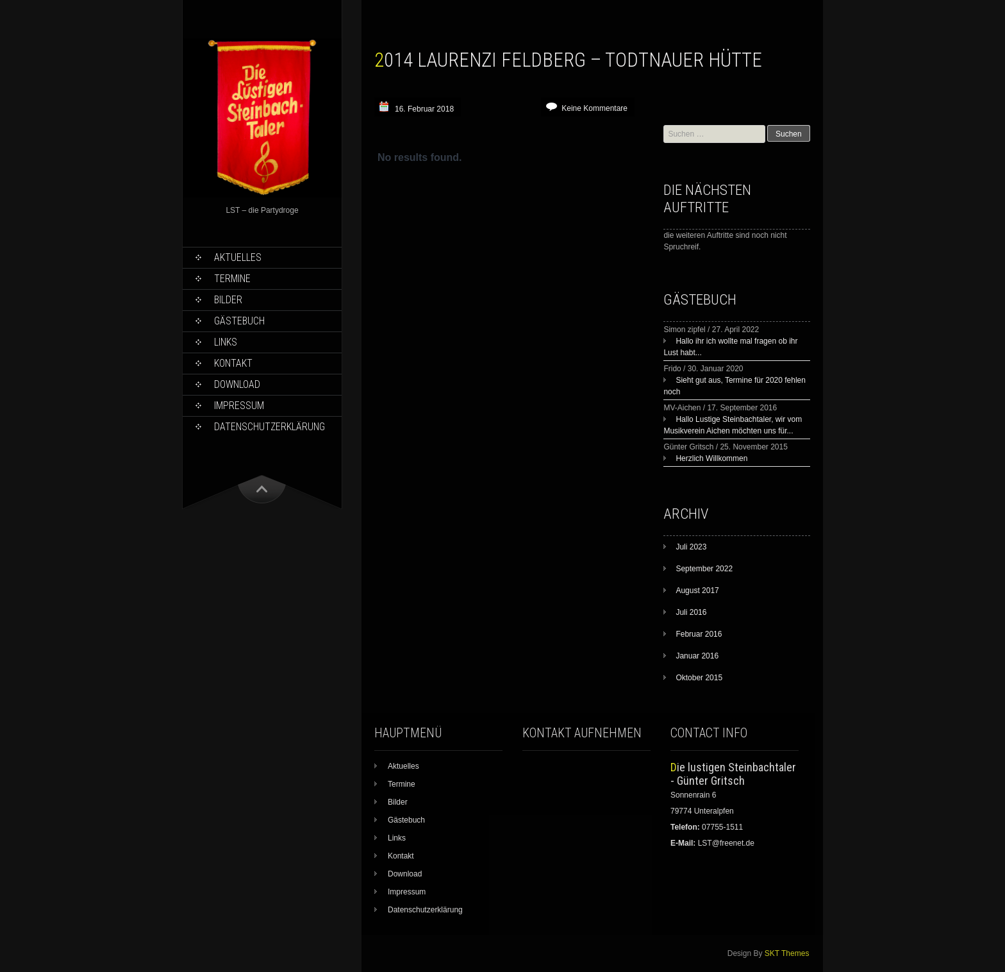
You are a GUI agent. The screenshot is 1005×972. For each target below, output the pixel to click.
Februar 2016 (699, 634)
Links (225, 342)
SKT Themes (787, 953)
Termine (232, 278)
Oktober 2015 (699, 677)
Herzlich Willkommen (711, 458)
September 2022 (704, 568)
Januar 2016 (697, 655)
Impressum (239, 405)
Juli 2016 (691, 612)
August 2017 (697, 590)
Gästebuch (239, 321)
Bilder (228, 300)
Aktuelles (238, 257)
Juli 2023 (691, 546)
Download (237, 384)
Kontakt (233, 363)
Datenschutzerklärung (269, 427)
